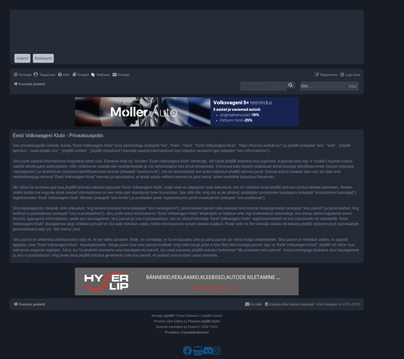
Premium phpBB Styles (204, 321)
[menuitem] (44, 74)
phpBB (168, 315)
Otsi (352, 86)
